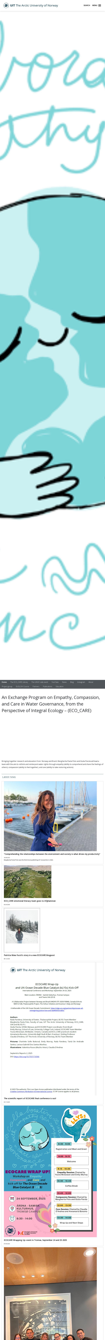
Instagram (81, 682)
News (64, 682)
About (91, 682)
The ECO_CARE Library (19, 682)
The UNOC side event (39, 682)
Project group (7, 686)
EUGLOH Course (22, 686)
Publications (47, 686)
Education (59, 686)
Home (4, 682)
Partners (36, 686)
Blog (72, 682)
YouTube (55, 682)
